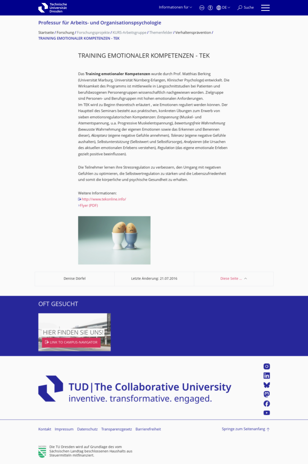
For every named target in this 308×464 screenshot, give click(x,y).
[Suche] (245, 8)
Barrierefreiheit (148, 429)
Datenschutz (87, 429)
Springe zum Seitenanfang (243, 429)
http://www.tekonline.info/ (104, 199)
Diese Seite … (231, 278)
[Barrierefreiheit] (210, 8)
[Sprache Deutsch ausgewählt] (223, 8)
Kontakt (44, 429)
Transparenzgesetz (116, 429)
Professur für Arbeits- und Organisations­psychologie (99, 23)
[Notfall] (202, 8)
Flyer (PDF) (89, 206)
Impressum (64, 429)
